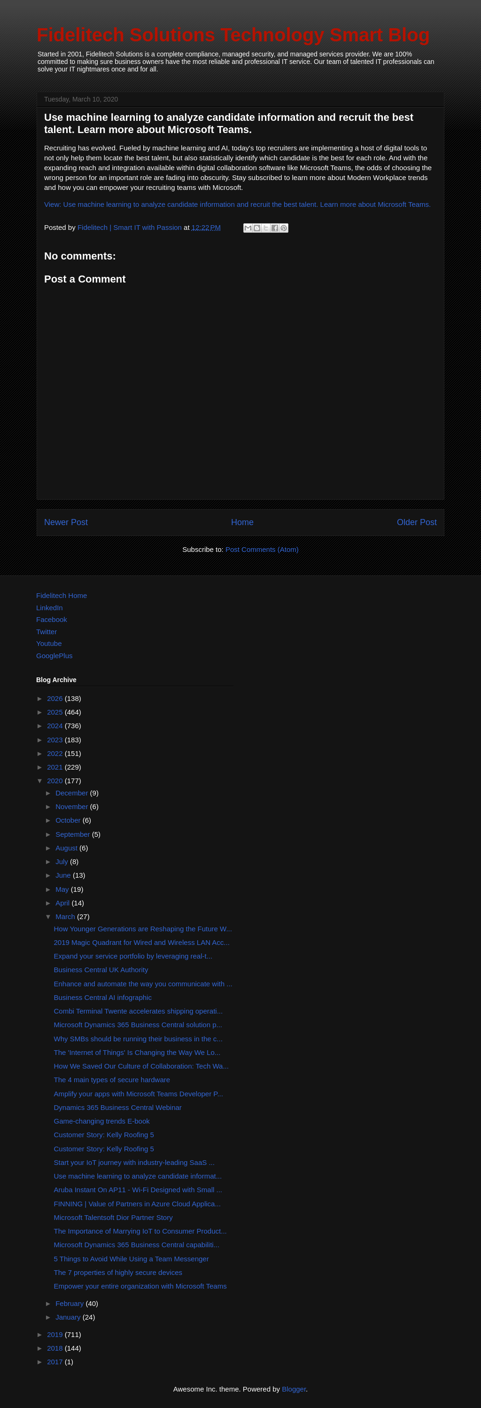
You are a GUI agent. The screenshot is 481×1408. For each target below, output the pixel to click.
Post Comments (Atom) (262, 549)
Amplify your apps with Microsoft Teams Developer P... (138, 1094)
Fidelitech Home (61, 595)
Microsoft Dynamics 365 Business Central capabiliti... (137, 1245)
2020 (56, 781)
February (70, 1303)
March (66, 916)
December (72, 793)
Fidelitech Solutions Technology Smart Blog (233, 34)
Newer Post (66, 522)
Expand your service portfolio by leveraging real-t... (133, 956)
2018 (56, 1348)
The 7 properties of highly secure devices (118, 1272)
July (62, 861)
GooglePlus (54, 656)
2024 (56, 726)
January (69, 1317)
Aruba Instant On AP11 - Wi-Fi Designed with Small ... (138, 1190)
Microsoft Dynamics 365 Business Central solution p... (138, 1025)
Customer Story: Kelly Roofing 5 (104, 1135)
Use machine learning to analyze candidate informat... (138, 1176)
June (64, 875)
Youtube (49, 643)
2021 (56, 767)
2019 (56, 1334)
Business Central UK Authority (101, 970)
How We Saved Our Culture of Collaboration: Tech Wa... (141, 1066)
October (69, 820)
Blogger (294, 1389)
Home (242, 522)
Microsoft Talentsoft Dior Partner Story (113, 1217)
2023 (56, 740)
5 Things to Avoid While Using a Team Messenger (131, 1259)
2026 (56, 698)
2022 (56, 753)
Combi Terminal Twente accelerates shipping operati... (138, 1011)
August (67, 848)
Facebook (51, 619)
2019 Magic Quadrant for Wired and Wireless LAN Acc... (142, 942)
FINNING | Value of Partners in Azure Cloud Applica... (137, 1204)
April (63, 903)
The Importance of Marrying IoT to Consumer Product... (140, 1231)
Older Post (417, 522)
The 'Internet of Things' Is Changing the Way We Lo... (137, 1052)
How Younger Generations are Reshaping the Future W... (143, 929)
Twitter (46, 632)
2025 (56, 712)
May (63, 889)
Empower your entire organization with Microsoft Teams (140, 1286)
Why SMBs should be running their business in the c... (138, 1039)
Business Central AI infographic (103, 997)
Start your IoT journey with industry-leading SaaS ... (134, 1162)
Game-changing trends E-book (102, 1121)
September (73, 834)
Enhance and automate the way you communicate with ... (143, 984)
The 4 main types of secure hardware (112, 1080)
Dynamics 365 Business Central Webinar (118, 1107)
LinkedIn (49, 608)
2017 (56, 1362)
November (72, 806)
